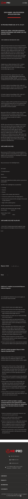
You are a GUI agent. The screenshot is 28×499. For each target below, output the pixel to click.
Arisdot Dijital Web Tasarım (14, 495)
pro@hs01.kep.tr (7, 105)
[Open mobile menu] (25, 3)
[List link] (14, 456)
